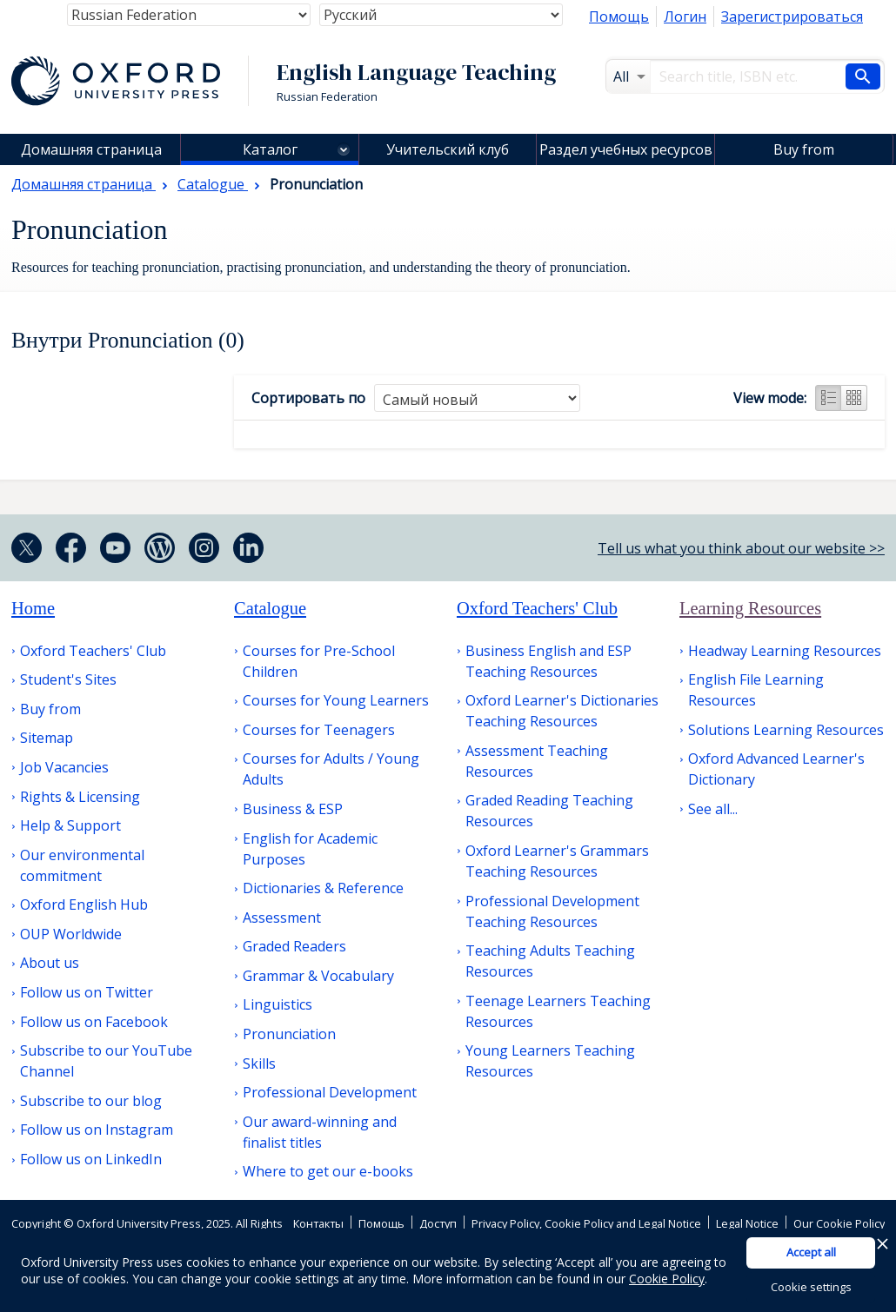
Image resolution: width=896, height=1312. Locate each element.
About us (49, 962)
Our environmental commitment (82, 865)
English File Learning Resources (756, 690)
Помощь (619, 16)
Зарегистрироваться (792, 16)
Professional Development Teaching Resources (552, 911)
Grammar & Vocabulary (318, 975)
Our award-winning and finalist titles (320, 1132)
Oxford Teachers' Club (93, 650)
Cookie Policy (667, 1278)
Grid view (854, 398)
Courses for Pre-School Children (319, 661)
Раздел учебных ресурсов (625, 149)
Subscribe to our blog (91, 1100)
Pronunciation (289, 1034)
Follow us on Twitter (86, 992)
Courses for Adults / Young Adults (331, 769)
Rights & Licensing (80, 796)
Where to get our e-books (328, 1171)
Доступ (438, 1223)
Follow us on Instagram (96, 1129)
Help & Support (70, 825)
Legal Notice (747, 1223)
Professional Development (330, 1092)
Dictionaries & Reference (323, 888)
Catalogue (270, 608)
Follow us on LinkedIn (91, 1159)
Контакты (318, 1223)
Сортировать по (308, 398)
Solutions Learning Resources (786, 729)
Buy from (803, 149)
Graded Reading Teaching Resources (549, 811)
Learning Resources (750, 608)
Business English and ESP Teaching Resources (548, 661)
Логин (685, 16)
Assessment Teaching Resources (536, 761)
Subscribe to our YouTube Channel (106, 1061)
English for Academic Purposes (310, 849)
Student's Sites (68, 679)
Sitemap (46, 737)
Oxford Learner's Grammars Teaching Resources (557, 861)
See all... (713, 808)
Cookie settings (811, 1287)
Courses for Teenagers (319, 729)
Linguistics (277, 1004)
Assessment (282, 917)
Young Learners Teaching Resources (550, 1061)
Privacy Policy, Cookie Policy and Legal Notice (586, 1223)
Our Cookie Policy (839, 1223)
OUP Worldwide (71, 934)
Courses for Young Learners (336, 700)
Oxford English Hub (84, 904)
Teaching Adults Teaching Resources (550, 961)
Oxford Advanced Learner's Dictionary (776, 769)
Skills (259, 1063)
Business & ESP (293, 808)
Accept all (811, 1252)
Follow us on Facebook (94, 1021)
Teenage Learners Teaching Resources (558, 1011)
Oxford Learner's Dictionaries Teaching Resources (562, 711)
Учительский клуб (447, 149)
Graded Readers (294, 946)
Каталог (270, 149)
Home (33, 608)
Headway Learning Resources (784, 650)
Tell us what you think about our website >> (741, 548)
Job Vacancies (64, 767)
